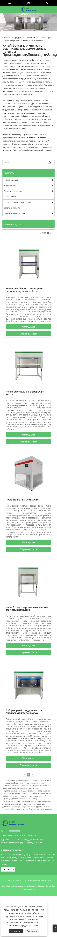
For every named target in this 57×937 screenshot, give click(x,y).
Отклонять (15, 931)
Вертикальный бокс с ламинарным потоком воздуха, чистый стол (24, 290)
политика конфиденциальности (39, 880)
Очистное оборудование (14, 213)
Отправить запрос (28, 333)
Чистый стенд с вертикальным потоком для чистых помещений (27, 608)
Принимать (32, 931)
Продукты (18, 37)
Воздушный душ (10, 185)
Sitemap (16, 880)
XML (25, 880)
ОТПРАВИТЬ (8, 869)
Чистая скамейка (32, 37)
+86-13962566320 (13, 831)
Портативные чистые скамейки (22, 499)
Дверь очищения (11, 196)
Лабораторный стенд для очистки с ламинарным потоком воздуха (25, 711)
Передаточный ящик (13, 191)
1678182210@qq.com (27, 835)
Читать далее (28, 326)
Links (10, 880)
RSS (21, 880)
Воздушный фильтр (12, 208)
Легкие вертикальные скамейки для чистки (25, 393)
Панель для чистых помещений (17, 202)
